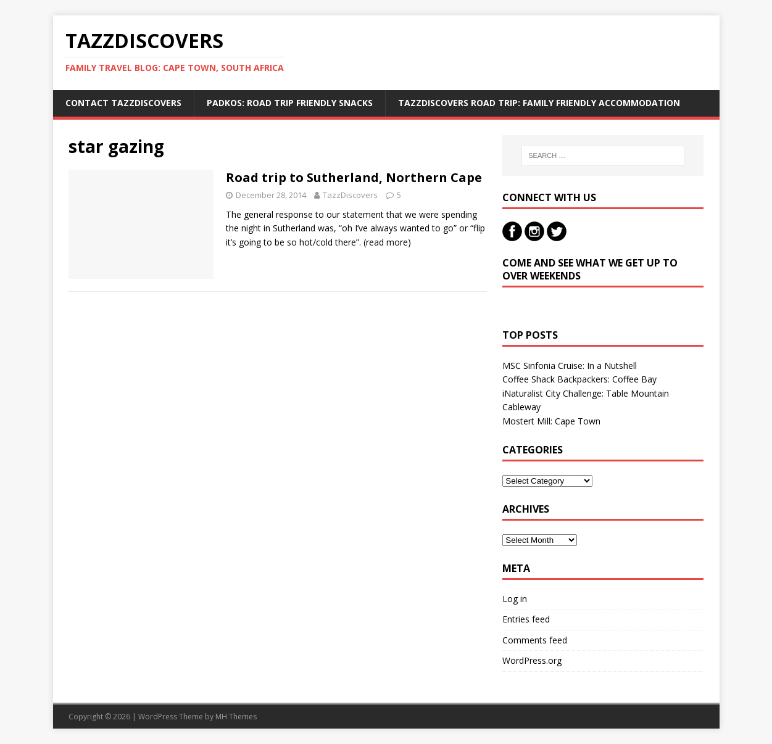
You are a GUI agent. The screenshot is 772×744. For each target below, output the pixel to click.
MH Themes (236, 716)
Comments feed (534, 640)
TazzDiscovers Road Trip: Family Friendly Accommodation (539, 103)
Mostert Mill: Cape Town (551, 421)
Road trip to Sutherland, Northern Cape (354, 177)
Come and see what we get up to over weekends (590, 269)
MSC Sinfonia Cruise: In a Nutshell (569, 365)
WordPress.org (532, 660)
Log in (514, 599)
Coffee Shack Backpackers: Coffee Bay (579, 379)
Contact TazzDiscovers (123, 103)
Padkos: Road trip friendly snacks (290, 103)
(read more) (387, 242)
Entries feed (526, 619)
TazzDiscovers (350, 194)
